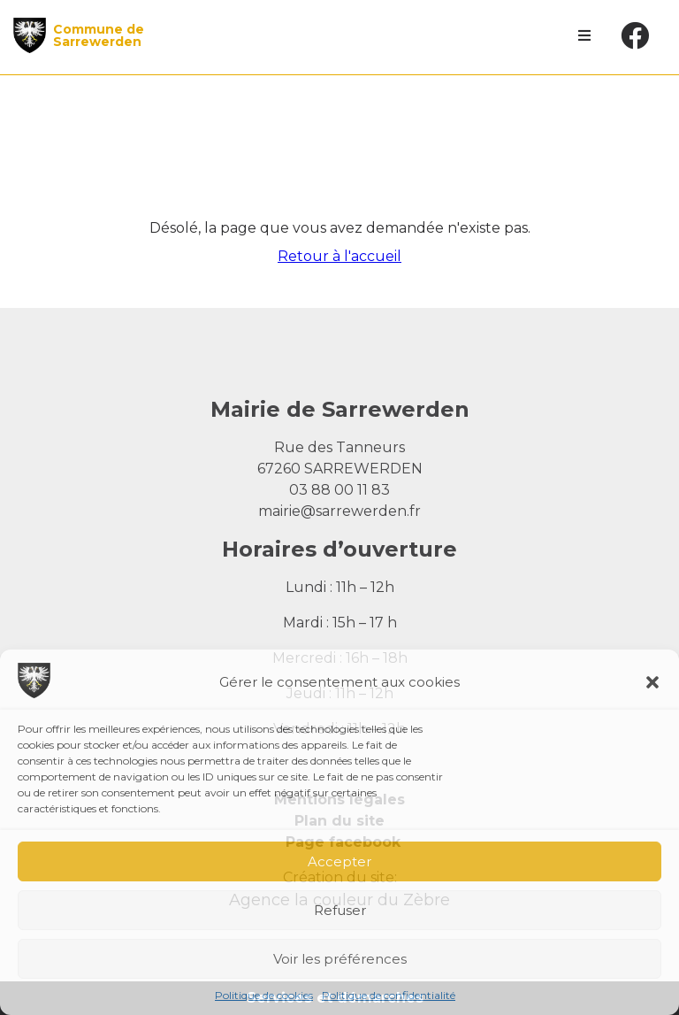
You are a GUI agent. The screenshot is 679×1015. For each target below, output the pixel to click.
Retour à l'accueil (339, 257)
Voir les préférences (340, 958)
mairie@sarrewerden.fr (339, 511)
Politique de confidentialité (388, 995)
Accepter (339, 861)
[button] (652, 682)
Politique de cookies (264, 995)
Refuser (340, 910)
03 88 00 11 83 (339, 489)
